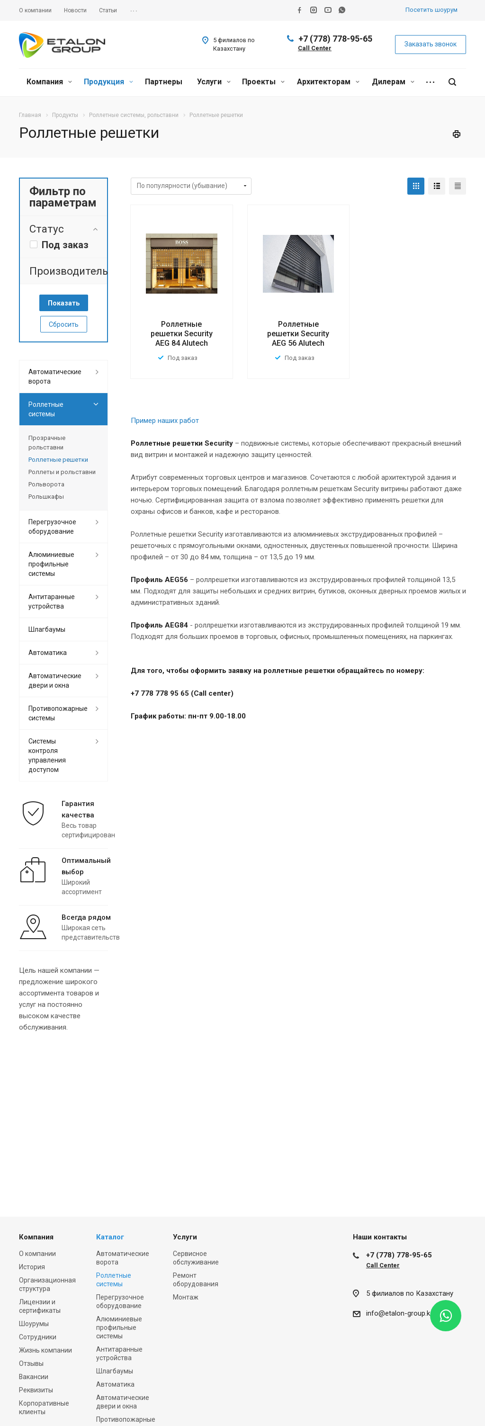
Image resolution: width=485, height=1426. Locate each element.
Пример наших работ (165, 420)
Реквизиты (36, 1390)
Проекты (263, 81)
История (32, 1267)
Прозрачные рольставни (46, 442)
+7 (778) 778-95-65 (335, 39)
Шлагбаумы (46, 629)
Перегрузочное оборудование (52, 526)
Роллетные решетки (58, 459)
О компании (37, 1253)
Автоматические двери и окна (54, 680)
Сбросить (64, 324)
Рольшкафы (46, 496)
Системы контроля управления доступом (47, 755)
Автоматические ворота (54, 376)
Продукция (108, 81)
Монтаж (185, 1297)
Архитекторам (328, 81)
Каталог (110, 1237)
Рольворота (46, 484)
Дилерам (393, 81)
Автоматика (47, 652)
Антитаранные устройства (51, 601)
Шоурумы (34, 1323)
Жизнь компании (45, 1350)
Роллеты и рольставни (62, 471)
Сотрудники (37, 1337)
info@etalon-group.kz (400, 1313)
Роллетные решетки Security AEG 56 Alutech (298, 334)
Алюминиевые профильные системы (51, 564)
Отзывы (31, 1363)
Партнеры (163, 81)
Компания (49, 81)
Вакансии (33, 1377)
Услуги (214, 81)
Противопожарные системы (58, 713)
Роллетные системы (45, 409)
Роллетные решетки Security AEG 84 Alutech (182, 334)
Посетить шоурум (431, 9)
